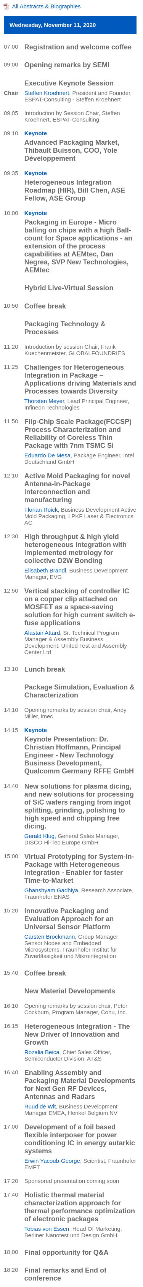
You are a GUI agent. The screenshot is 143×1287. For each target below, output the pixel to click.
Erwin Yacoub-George (52, 1160)
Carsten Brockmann (49, 936)
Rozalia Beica (41, 1052)
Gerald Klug (39, 836)
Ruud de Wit (40, 1106)
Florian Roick (41, 509)
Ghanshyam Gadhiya (51, 890)
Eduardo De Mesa (47, 455)
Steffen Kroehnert (46, 93)
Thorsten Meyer (44, 401)
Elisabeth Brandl (45, 570)
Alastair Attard (42, 632)
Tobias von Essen (46, 1228)
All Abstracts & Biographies (46, 6)
